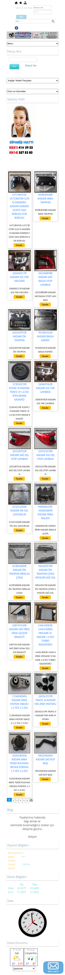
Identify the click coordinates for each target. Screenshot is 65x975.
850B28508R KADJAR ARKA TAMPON (45, 198)
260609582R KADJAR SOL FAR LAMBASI (45, 388)
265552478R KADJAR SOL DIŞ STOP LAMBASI (45, 455)
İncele (19, 245)
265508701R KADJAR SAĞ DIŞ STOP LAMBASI (19, 455)
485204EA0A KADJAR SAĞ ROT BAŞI (45, 759)
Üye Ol (18, 7)
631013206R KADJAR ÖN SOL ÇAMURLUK (19, 510)
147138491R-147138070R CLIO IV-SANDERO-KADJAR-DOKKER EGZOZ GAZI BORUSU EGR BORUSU (19, 206)
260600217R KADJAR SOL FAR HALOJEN (19, 277)
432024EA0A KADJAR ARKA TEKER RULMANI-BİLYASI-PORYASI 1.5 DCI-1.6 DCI (19, 763)
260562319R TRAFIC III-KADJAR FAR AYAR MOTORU (45, 700)
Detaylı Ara (30, 65)
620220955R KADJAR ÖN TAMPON (19, 336)
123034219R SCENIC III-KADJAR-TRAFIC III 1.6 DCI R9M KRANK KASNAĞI (19, 392)
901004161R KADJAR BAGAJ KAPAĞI (45, 336)
